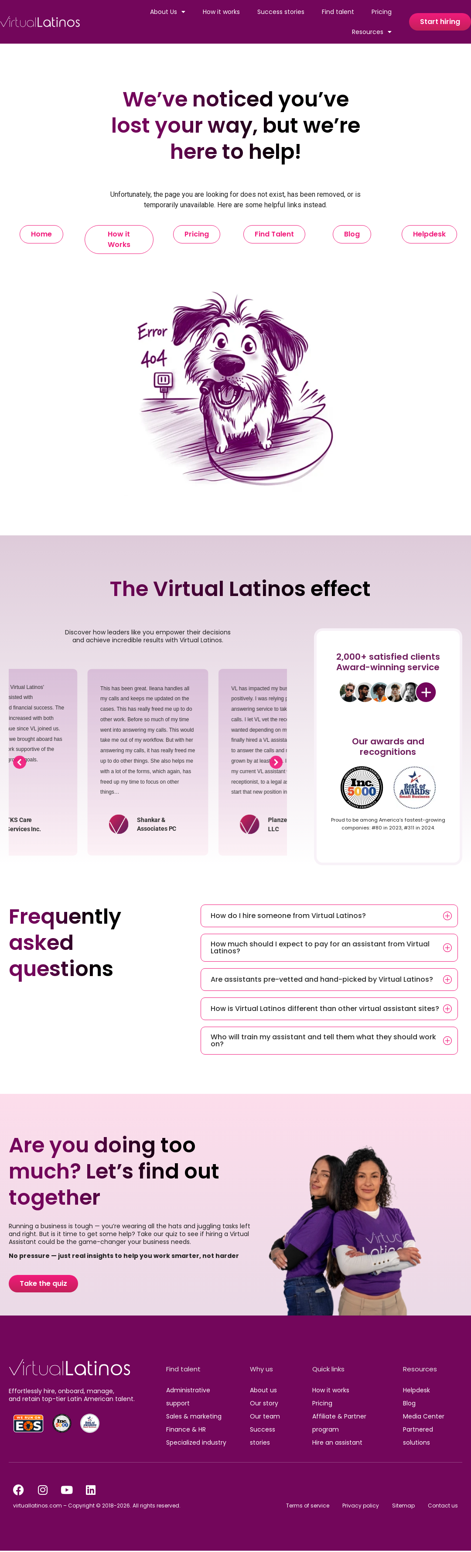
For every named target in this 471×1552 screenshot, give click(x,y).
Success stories (280, 11)
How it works (221, 11)
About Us (167, 11)
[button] (19, 762)
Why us (261, 1369)
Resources (372, 31)
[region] (148, 762)
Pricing (382, 11)
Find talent (338, 11)
